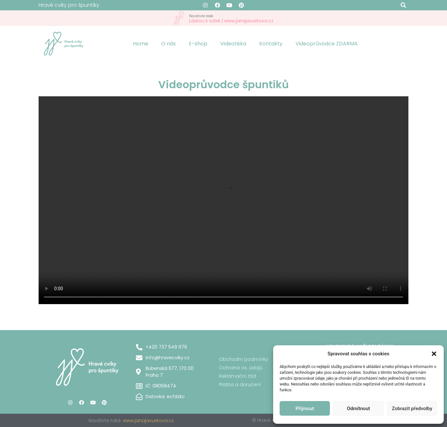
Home (140, 43)
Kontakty (271, 43)
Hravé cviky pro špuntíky (69, 5)
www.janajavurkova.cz (148, 420)
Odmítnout (358, 408)
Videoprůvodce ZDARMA (327, 43)
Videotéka (233, 43)
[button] (434, 353)
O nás (168, 43)
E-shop (198, 43)
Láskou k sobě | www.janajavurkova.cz (231, 18)
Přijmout (305, 408)
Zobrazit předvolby (412, 408)
